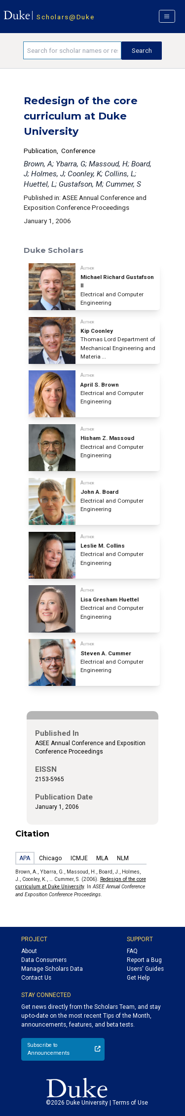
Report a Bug (144, 960)
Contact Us (36, 977)
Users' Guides (145, 968)
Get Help (138, 977)
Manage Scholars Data (52, 968)
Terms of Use (130, 1102)
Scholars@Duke (65, 17)
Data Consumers (44, 960)
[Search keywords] (72, 50)
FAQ (132, 951)
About (29, 951)
